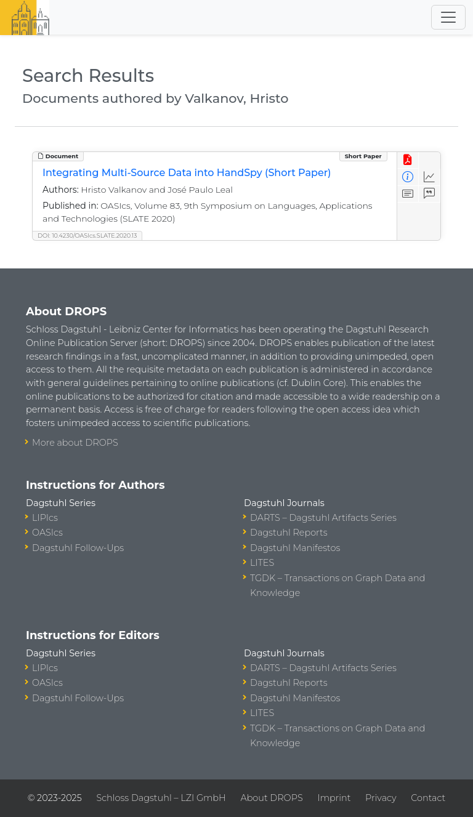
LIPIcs (45, 517)
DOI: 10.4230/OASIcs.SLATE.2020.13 (87, 235)
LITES (262, 562)
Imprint (333, 797)
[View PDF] (408, 160)
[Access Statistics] (429, 177)
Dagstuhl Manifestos (295, 547)
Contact (428, 797)
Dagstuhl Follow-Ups (78, 547)
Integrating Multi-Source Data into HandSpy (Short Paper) (186, 173)
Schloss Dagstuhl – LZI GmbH (160, 797)
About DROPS (271, 797)
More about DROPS (75, 442)
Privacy (380, 797)
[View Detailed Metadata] (408, 177)
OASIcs (47, 532)
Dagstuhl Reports (289, 532)
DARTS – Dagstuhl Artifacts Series (323, 517)
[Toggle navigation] (448, 17)
